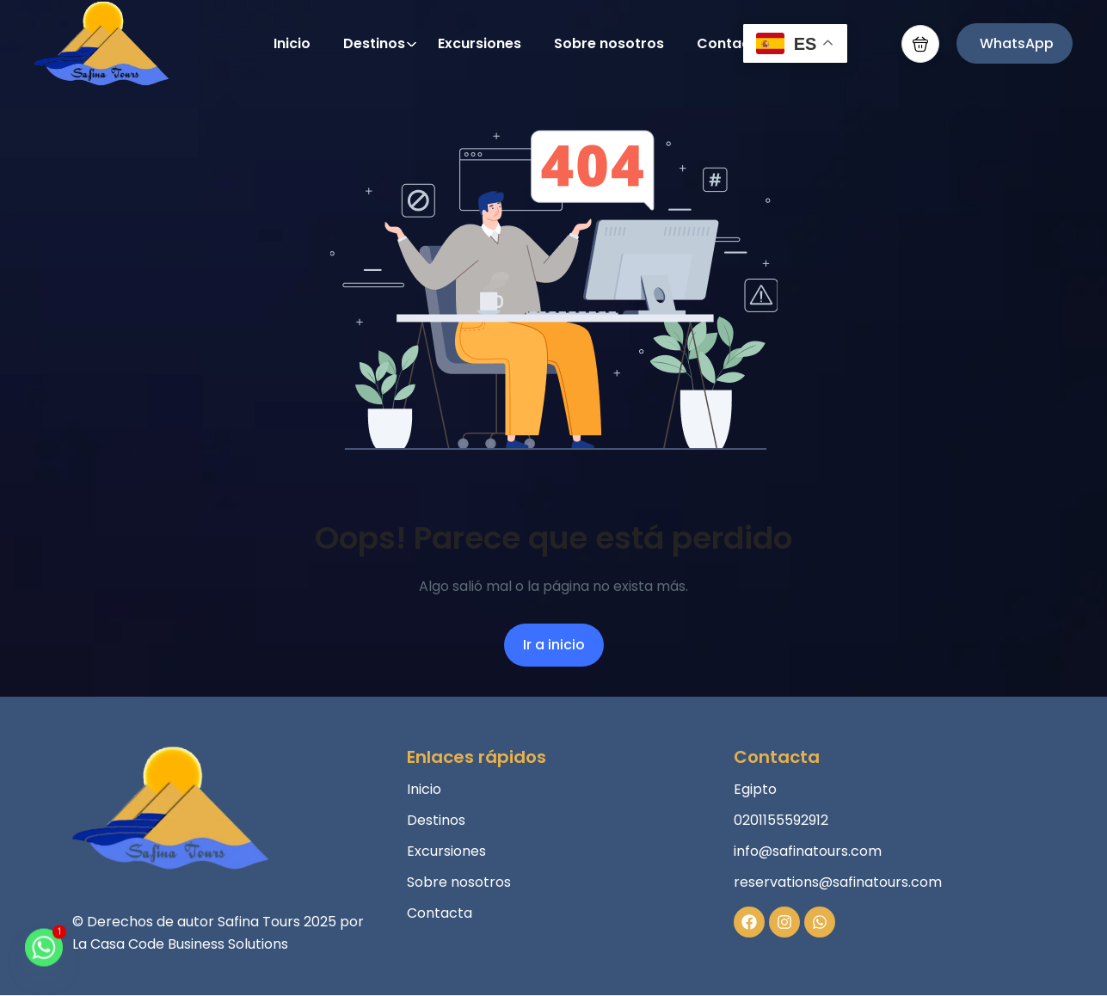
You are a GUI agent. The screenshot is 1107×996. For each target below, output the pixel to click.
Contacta (731, 43)
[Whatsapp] (44, 955)
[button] (920, 44)
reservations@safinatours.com (838, 882)
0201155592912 (781, 820)
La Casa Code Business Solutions (180, 944)
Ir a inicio (554, 645)
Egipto (755, 789)
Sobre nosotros (609, 43)
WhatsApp (1017, 43)
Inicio (292, 43)
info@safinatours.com (808, 851)
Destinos (380, 43)
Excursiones (479, 43)
